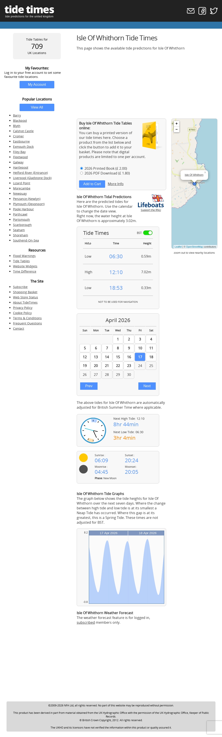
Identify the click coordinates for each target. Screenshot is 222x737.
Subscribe (20, 287)
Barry (17, 115)
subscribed (86, 622)
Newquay (20, 193)
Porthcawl (20, 214)
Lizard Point (21, 183)
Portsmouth (21, 219)
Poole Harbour (23, 209)
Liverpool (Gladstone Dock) (32, 178)
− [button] (177, 129)
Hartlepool (20, 167)
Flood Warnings (24, 256)
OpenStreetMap (194, 246)
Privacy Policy (22, 308)
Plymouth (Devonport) (29, 204)
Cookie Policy (22, 313)
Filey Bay (19, 152)
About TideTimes (25, 302)
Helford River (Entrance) (30, 173)
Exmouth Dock (23, 147)
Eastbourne (21, 141)
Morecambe (21, 188)
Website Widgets (25, 266)
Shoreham (20, 235)
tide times (29, 9)
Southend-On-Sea (26, 240)
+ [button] (177, 123)
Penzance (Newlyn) (26, 199)
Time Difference (24, 271)
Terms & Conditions (27, 318)
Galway (18, 162)
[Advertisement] (147, 84)
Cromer (18, 136)
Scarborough (22, 225)
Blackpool (20, 120)
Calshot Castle (23, 131)
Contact (18, 328)
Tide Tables (21, 261)
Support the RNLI (151, 208)
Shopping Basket (25, 292)
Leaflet (178, 246)
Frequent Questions (27, 323)
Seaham (19, 230)
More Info (116, 183)
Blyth (16, 126)
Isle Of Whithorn (194, 174)
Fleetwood (20, 157)
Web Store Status (25, 297)
